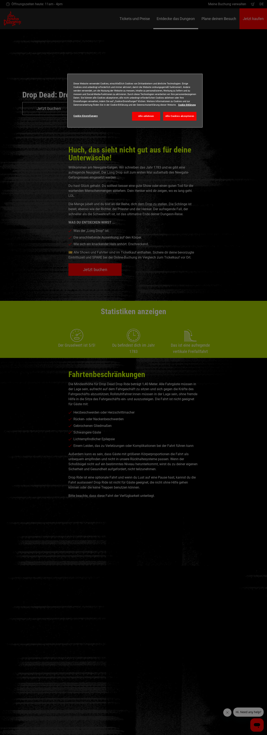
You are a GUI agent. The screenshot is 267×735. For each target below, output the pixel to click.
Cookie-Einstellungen (85, 115)
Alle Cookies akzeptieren (179, 116)
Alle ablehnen (146, 116)
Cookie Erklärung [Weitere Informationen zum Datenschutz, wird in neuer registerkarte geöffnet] (187, 104)
